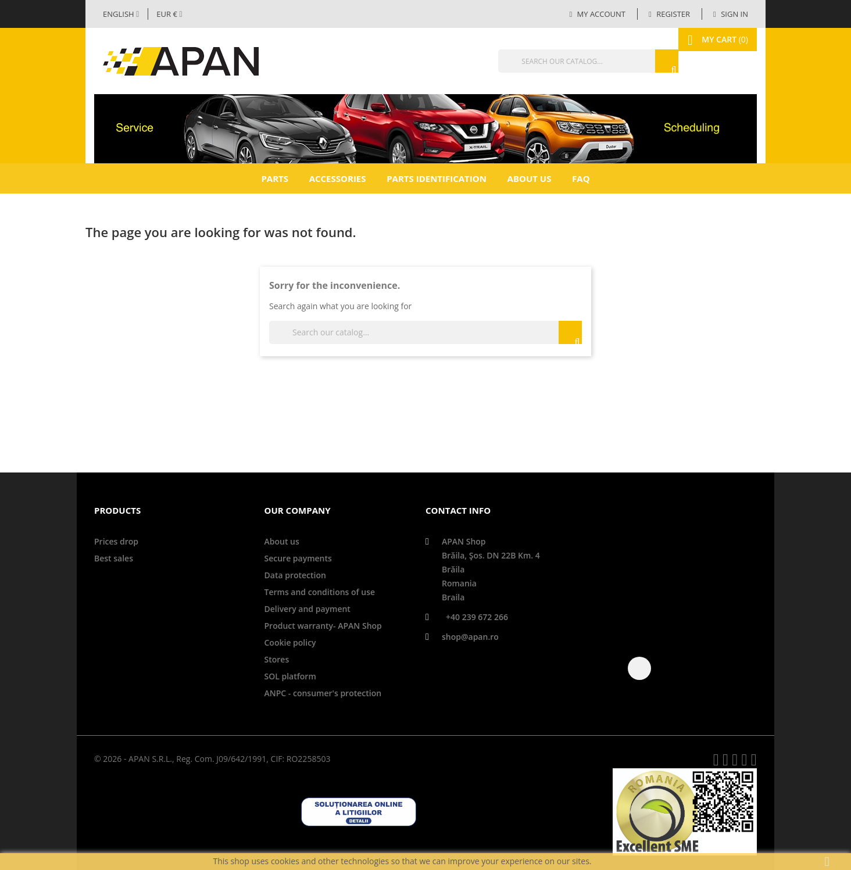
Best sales (113, 558)
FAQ (581, 178)
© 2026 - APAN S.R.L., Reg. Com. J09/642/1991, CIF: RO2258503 (212, 758)
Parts (274, 178)
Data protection (295, 575)
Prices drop (116, 541)
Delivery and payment (307, 608)
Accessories (337, 178)
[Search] (562, 61)
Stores (276, 659)
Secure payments (298, 558)
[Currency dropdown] (169, 14)
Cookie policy (290, 642)
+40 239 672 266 (477, 616)
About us (529, 178)
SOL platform (290, 676)
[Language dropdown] (121, 14)
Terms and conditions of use (320, 591)
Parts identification (437, 178)
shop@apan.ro (470, 636)
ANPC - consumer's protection (323, 693)
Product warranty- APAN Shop (323, 625)
